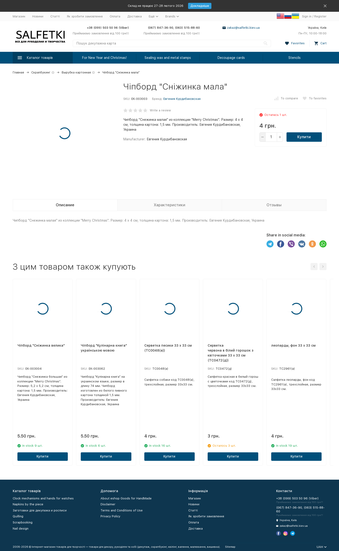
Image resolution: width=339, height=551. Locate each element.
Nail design (20, 528)
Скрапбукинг (40, 72)
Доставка (134, 16)
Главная (18, 72)
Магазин (19, 16)
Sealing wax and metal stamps (168, 58)
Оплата (115, 16)
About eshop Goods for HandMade (126, 498)
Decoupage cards (231, 58)
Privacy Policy (110, 516)
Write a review (160, 110)
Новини (37, 16)
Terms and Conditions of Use (122, 510)
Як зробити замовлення (85, 16)
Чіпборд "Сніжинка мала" (121, 72)
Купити (304, 137)
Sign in (306, 16)
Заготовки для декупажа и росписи (40, 510)
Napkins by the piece (28, 504)
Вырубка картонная (76, 72)
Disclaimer (108, 504)
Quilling (18, 516)
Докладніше (199, 6)
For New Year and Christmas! (104, 58)
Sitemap (230, 546)
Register (320, 16)
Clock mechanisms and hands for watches (43, 498)
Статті (55, 16)
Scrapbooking (22, 522)
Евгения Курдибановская (182, 99)
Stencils (294, 58)
